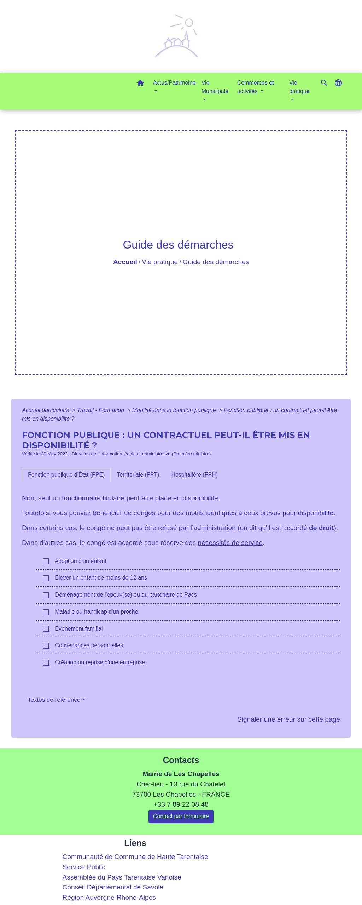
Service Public (83, 867)
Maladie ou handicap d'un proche (90, 612)
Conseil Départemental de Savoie (112, 887)
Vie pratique (160, 262)
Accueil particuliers (46, 410)
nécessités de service (230, 542)
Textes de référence (54, 699)
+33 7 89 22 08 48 (180, 804)
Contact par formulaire (181, 816)
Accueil (125, 262)
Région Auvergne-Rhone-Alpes (109, 897)
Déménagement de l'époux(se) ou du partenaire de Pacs (119, 595)
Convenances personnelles (82, 646)
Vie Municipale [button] (215, 87)
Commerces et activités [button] (255, 87)
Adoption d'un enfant (74, 561)
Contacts (181, 760)
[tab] (66, 475)
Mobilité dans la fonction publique (174, 410)
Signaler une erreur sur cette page (288, 719)
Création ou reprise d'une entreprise (93, 663)
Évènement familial (72, 629)
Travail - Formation (101, 410)
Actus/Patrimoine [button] (174, 83)
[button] (140, 84)
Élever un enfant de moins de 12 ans (94, 578)
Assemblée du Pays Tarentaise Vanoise (121, 877)
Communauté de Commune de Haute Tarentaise (135, 856)
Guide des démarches (216, 262)
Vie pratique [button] (299, 87)
